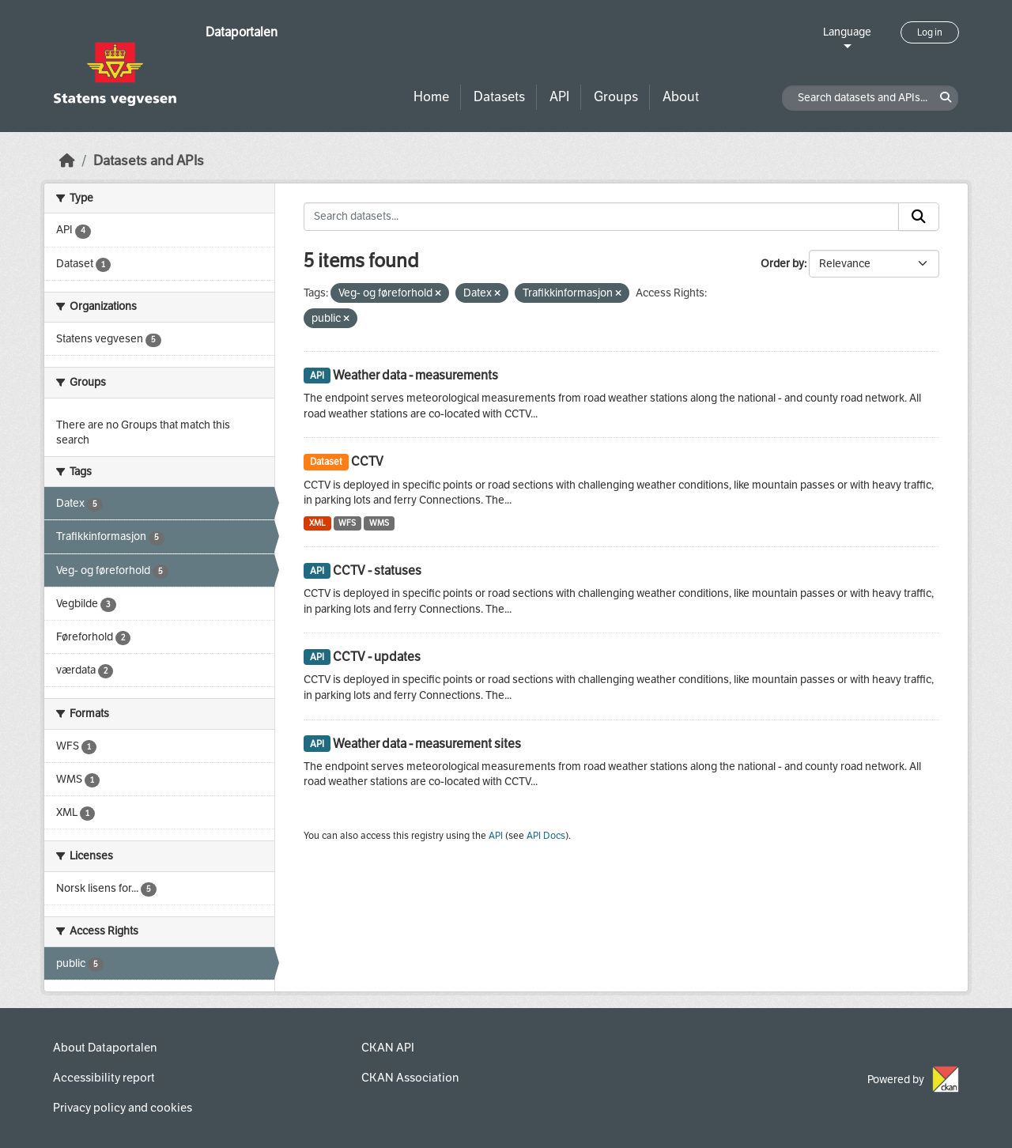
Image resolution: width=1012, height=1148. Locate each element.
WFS (347, 523)
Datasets (499, 97)
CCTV (367, 461)
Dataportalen (242, 32)
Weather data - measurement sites (427, 743)
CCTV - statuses (377, 570)
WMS (379, 523)
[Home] (67, 161)
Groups (616, 97)
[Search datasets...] (601, 216)
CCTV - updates (377, 656)
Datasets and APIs (148, 161)
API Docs (546, 835)
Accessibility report (104, 1078)
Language (847, 32)
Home (431, 97)
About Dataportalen (105, 1047)
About (681, 97)
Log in (929, 32)
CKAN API (387, 1047)
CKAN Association (410, 1078)
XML (317, 523)
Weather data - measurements (415, 375)
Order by (782, 263)
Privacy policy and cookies (122, 1108)
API (559, 97)
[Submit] (918, 216)
